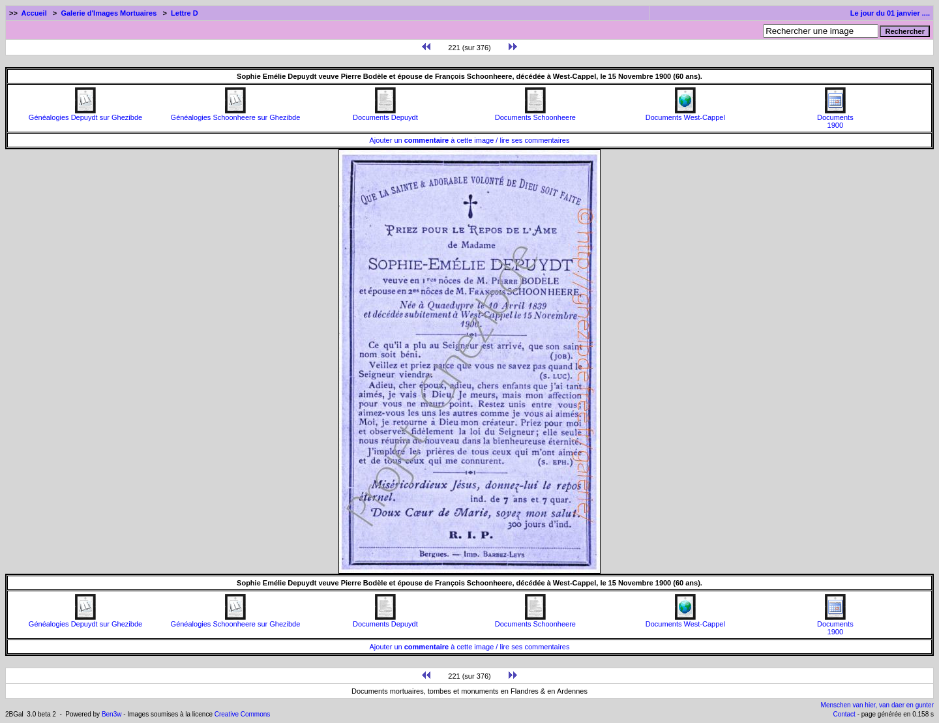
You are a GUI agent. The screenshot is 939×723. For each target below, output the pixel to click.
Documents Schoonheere (535, 114)
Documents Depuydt (385, 114)
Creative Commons (243, 714)
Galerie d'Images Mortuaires (108, 13)
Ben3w (112, 714)
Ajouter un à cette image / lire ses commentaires (470, 140)
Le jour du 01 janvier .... (890, 13)
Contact (844, 714)
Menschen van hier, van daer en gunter (877, 705)
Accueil (34, 13)
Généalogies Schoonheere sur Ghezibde (236, 114)
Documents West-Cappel (685, 114)
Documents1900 (835, 118)
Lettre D (184, 13)
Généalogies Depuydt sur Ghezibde (85, 114)
